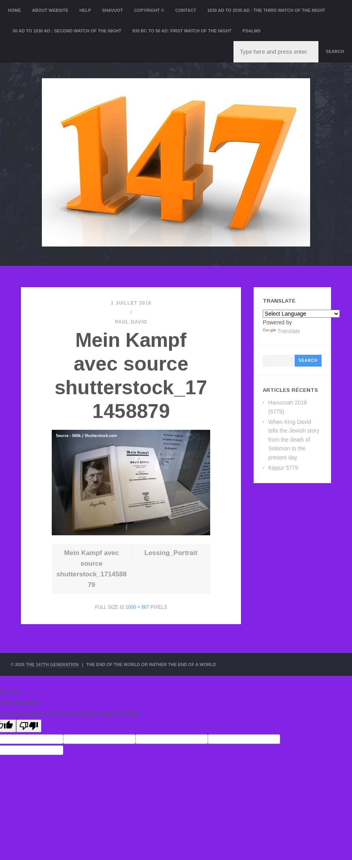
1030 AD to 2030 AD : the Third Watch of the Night (266, 10)
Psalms (252, 30)
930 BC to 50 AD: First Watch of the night (182, 30)
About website (50, 10)
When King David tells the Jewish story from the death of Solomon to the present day (293, 440)
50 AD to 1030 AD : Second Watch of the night (67, 30)
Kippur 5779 (283, 468)
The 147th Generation (52, 664)
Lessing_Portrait (170, 553)
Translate (281, 331)
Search (335, 51)
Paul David (131, 322)
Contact (185, 10)
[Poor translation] (28, 725)
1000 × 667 (137, 607)
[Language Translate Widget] (301, 314)
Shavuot (112, 10)
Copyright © (149, 10)
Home (14, 10)
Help (85, 10)
